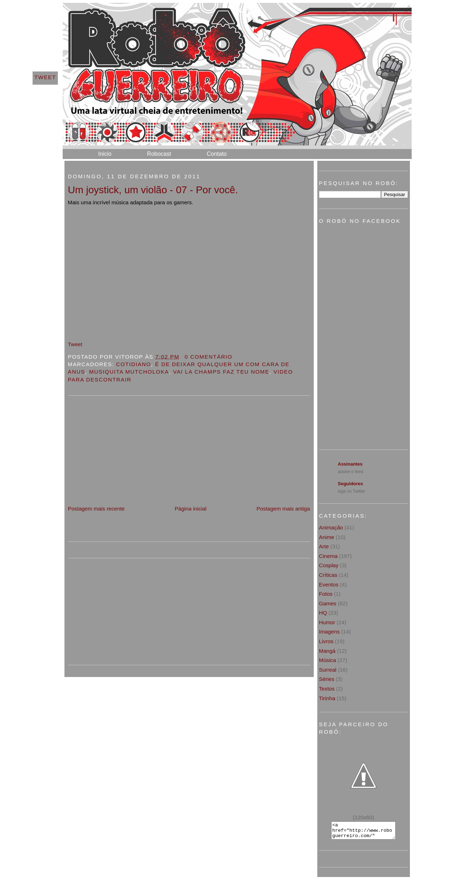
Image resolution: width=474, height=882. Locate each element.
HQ (323, 613)
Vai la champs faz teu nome (221, 372)
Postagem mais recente (96, 509)
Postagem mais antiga (283, 509)
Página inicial (191, 509)
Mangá (327, 651)
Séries (326, 679)
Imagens (329, 632)
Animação (331, 527)
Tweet (75, 344)
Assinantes (350, 464)
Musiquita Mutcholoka (129, 372)
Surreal (328, 670)
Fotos (326, 594)
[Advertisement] (121, 454)
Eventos (329, 584)
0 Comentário (209, 357)
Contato (216, 154)
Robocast (159, 154)
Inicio (104, 154)
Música (327, 660)
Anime (326, 537)
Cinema (328, 556)
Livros (326, 641)
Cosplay (329, 565)
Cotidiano (133, 364)
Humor (327, 622)
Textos (327, 689)
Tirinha (327, 698)
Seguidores (350, 483)
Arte (324, 546)
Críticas (328, 575)
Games (328, 603)
